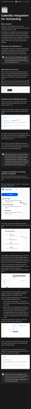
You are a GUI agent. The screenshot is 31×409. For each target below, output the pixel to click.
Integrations (12, 109)
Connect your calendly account (14, 99)
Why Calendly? (6, 24)
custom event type (16, 176)
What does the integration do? (11, 46)
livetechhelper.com (6, 269)
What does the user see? (9, 69)
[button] (27, 2)
